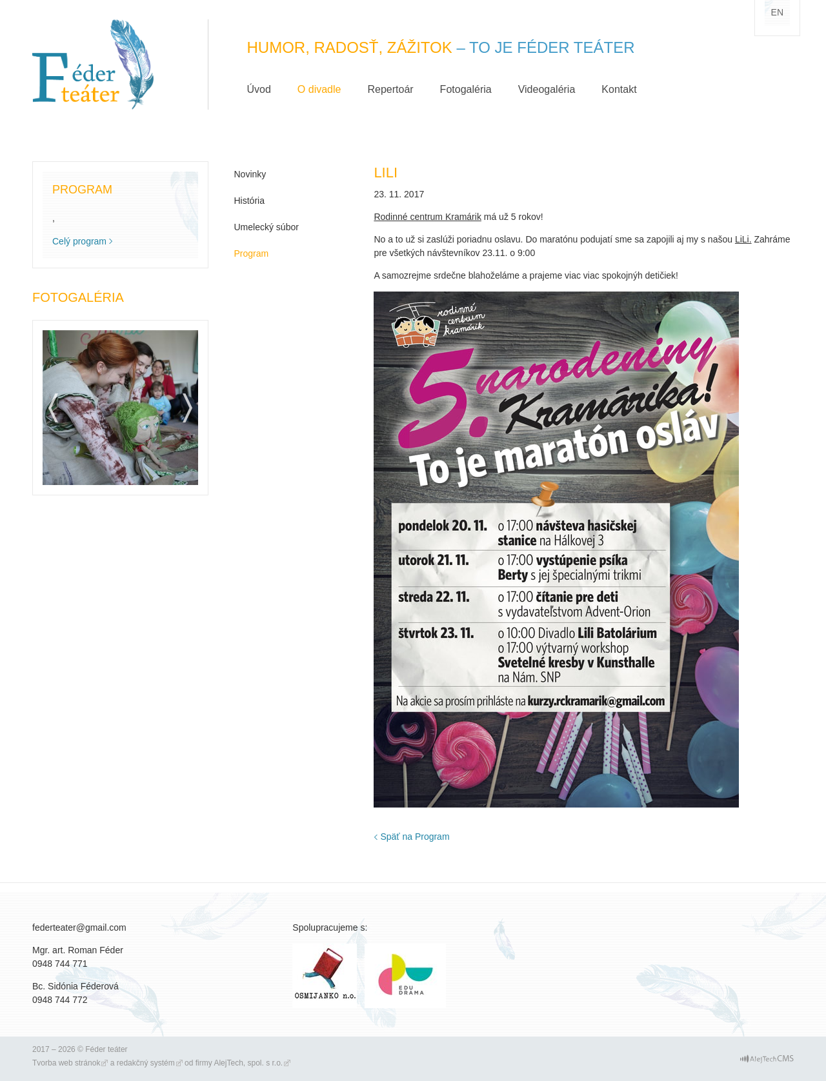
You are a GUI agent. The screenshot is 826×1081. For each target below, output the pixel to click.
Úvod (259, 89)
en (777, 12)
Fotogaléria (466, 89)
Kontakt (618, 89)
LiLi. (743, 239)
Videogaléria (547, 89)
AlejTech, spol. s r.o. (248, 1062)
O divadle (319, 89)
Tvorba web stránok (66, 1062)
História (249, 200)
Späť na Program (414, 836)
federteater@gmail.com (79, 927)
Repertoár (390, 89)
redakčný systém (146, 1062)
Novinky (250, 174)
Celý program (79, 241)
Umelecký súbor (266, 227)
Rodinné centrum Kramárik (427, 217)
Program (251, 253)
